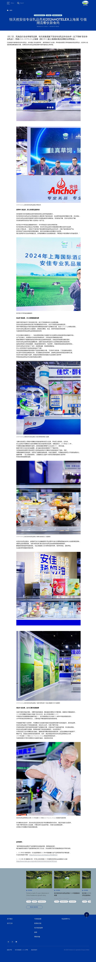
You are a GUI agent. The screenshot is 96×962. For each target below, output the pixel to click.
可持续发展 (37, 919)
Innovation (57, 15)
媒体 (35, 932)
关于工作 (10, 923)
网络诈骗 (37, 936)
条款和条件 (34, 950)
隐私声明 (9, 950)
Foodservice (39, 15)
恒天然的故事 (38, 928)
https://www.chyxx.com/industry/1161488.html (43, 855)
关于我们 (10, 919)
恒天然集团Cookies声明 (21, 950)
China (48, 15)
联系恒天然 (37, 923)
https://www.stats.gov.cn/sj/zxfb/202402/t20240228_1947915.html (36, 861)
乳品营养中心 (66, 919)
